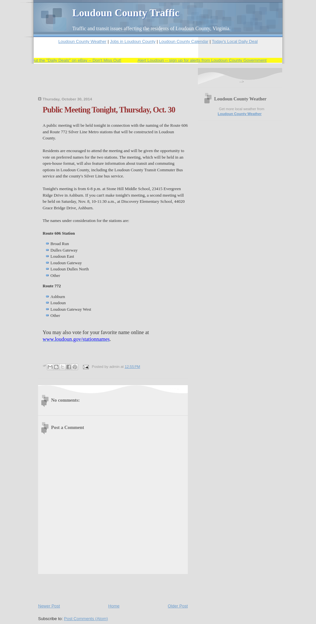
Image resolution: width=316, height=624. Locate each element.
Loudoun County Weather (82, 41)
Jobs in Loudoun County (133, 41)
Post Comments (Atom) (86, 618)
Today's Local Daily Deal (235, 41)
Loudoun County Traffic (125, 13)
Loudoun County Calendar (183, 41)
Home (114, 606)
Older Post (178, 606)
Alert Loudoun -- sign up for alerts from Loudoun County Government (203, 60)
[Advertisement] (114, 84)
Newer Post (49, 606)
